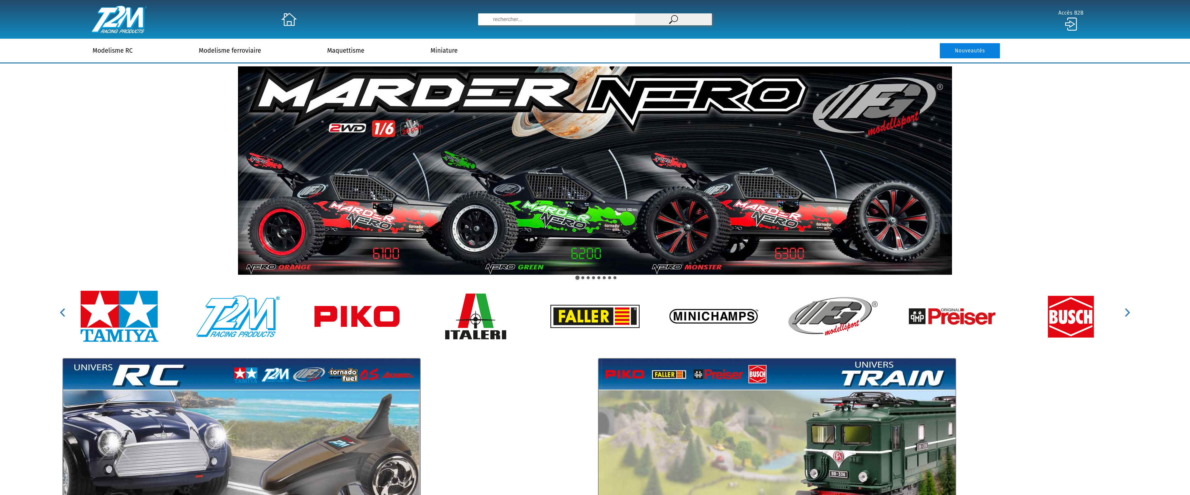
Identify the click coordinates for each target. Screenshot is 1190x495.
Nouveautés (970, 51)
